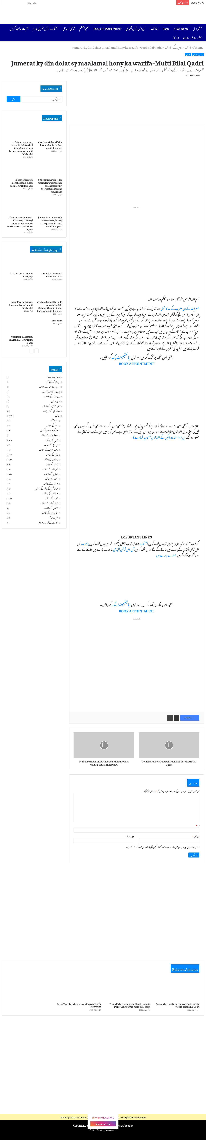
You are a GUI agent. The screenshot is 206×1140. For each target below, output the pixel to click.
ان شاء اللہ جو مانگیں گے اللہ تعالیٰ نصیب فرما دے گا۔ (158, 437)
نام (197, 826)
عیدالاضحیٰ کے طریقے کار (51, 411)
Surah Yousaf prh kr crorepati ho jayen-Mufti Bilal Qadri (79, 1005)
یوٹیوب (85, 543)
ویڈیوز (176, 37)
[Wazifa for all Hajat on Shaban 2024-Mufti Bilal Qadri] (20, 326)
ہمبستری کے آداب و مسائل (48, 523)
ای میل (195, 836)
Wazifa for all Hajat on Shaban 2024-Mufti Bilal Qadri (21, 339)
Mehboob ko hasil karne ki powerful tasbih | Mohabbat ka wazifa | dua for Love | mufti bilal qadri (49, 307)
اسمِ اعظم (84, 28)
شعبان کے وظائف (51, 474)
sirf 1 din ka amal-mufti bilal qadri (21, 275)
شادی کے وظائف (51, 465)
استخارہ (144, 543)
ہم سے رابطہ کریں (19, 28)
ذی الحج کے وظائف (51, 445)
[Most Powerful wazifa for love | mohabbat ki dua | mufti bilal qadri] (49, 132)
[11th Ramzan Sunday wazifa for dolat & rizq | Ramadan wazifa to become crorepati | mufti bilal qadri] (20, 132)
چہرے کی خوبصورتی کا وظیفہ (51, 392)
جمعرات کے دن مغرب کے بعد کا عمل (180, 308)
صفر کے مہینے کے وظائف (51, 406)
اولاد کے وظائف (52, 426)
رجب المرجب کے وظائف (48, 450)
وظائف (155, 28)
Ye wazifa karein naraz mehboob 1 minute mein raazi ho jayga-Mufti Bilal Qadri (130, 1005)
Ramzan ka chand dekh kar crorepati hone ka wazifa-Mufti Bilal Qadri (177, 1005)
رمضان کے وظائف (50, 460)
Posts (166, 28)
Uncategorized (53, 377)
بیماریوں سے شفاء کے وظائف (49, 387)
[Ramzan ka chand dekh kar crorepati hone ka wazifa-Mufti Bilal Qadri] (177, 988)
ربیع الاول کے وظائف (52, 397)
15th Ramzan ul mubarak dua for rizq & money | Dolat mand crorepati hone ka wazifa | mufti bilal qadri (20, 223)
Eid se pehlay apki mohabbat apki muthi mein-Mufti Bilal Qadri (21, 182)
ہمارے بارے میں (192, 37)
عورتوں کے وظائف (50, 484)
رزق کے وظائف (52, 455)
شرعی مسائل (69, 28)
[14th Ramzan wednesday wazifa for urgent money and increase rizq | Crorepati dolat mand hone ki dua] (49, 170)
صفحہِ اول (197, 28)
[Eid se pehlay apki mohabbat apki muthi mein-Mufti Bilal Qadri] (20, 170)
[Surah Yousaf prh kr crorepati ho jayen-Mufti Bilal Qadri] (78, 988)
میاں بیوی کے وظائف (49, 513)
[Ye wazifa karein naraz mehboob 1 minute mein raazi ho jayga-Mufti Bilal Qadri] (127, 988)
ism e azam (57, 320)
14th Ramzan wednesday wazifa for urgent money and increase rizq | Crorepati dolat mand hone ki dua (50, 185)
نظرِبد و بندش (53, 518)
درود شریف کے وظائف (49, 436)
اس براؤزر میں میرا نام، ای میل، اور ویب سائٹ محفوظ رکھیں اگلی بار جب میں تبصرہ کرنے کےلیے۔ (161, 847)
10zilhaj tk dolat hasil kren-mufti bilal (51, 275)
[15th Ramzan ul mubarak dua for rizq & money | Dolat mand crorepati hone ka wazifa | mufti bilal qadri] (20, 207)
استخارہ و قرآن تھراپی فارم (45, 28)
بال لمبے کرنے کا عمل (52, 382)
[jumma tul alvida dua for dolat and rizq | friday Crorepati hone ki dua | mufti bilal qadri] (49, 207)
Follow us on (103, 1124)
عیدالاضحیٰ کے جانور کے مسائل (46, 489)
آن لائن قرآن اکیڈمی (135, 28)
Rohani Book (193, 75)
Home (199, 46)
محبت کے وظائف (51, 499)
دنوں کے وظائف (173, 46)
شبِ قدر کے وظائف (50, 470)
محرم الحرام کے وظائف (49, 504)
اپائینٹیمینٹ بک (121, 357)
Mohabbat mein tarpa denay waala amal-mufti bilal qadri (21, 305)
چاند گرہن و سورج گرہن (49, 431)
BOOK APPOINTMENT (107, 28)
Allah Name (181, 28)
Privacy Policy (96, 1130)
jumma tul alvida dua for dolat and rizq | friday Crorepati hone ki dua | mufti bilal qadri (50, 222)
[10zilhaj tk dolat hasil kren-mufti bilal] (49, 263)
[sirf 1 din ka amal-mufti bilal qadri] (20, 263)
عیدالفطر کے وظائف (50, 494)
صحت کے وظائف (51, 479)
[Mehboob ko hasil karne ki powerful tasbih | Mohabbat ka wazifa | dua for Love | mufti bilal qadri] (49, 292)
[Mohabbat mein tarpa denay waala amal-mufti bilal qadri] (20, 292)
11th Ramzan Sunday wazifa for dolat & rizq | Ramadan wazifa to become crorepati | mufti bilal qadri (21, 148)
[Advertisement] (69, 14)
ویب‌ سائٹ (129, 836)
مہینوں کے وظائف (51, 508)
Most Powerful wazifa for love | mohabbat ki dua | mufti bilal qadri (50, 145)
